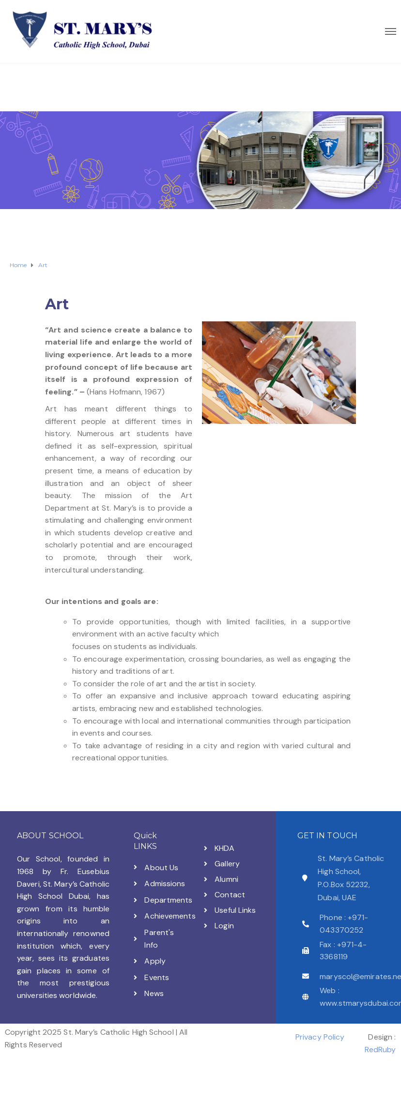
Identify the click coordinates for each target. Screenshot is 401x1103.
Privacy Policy (319, 1037)
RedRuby (380, 1049)
